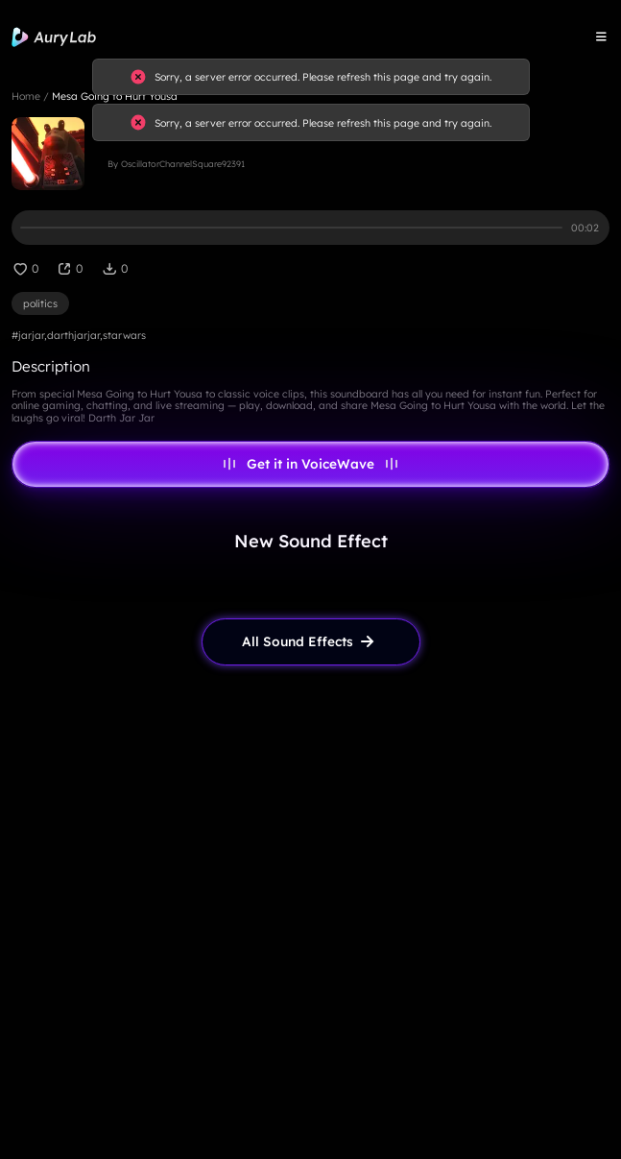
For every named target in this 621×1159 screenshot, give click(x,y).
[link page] (311, 641)
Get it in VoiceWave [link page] (311, 463)
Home (26, 96)
